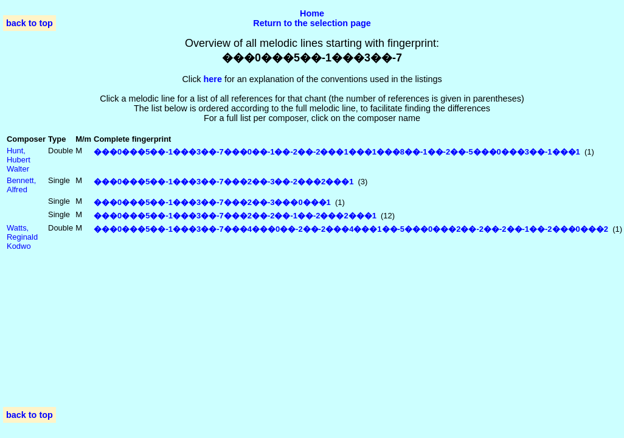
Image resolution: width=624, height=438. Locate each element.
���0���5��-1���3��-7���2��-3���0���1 (212, 202)
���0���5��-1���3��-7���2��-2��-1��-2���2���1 (235, 215)
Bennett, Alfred (21, 185)
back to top (29, 23)
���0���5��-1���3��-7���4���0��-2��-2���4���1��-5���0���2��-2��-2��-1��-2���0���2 (351, 229)
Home (312, 13)
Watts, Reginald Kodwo (22, 237)
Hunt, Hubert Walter (18, 159)
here (213, 79)
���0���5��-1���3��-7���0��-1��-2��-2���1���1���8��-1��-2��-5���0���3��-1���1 (337, 151)
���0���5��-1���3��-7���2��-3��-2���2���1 (223, 181)
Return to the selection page (312, 23)
